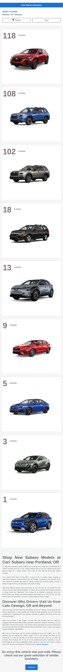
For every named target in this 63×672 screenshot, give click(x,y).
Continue (31, 667)
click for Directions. (42, 644)
